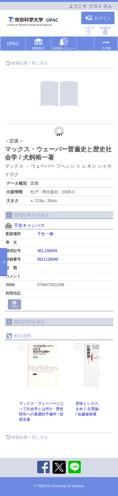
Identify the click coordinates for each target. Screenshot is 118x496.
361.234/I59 (47, 251)
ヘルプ (88, 30)
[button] (38, 45)
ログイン (98, 18)
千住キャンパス (29, 225)
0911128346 (47, 259)
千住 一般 (45, 234)
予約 (14, 305)
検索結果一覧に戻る (26, 63)
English (105, 30)
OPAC (13, 43)
